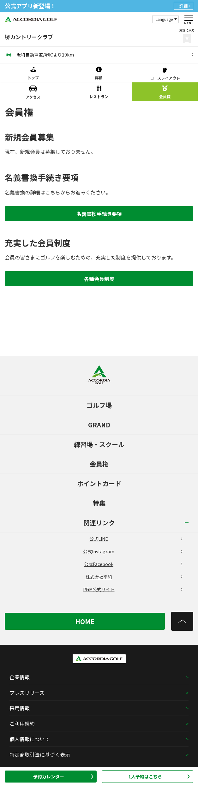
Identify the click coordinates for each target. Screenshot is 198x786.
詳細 (184, 6)
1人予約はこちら (159, 776)
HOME (84, 621)
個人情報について (29, 739)
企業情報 (19, 677)
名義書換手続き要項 (99, 213)
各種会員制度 (99, 279)
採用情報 (19, 708)
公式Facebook (133, 564)
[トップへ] (182, 621)
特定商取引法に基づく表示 (39, 754)
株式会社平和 (134, 577)
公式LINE (135, 539)
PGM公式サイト (132, 589)
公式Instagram (132, 551)
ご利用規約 (22, 723)
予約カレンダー (63, 776)
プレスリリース (27, 692)
